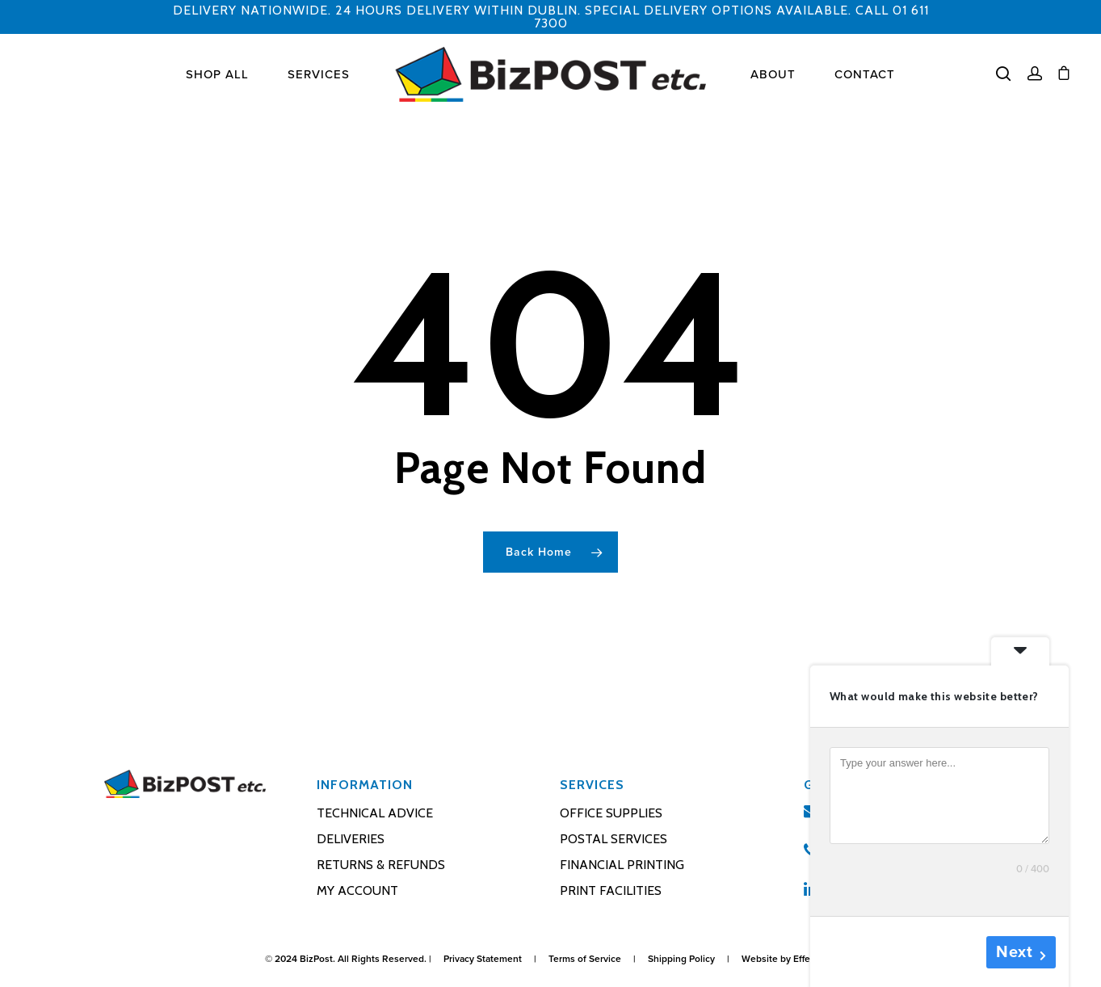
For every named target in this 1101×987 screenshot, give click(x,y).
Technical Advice (375, 813)
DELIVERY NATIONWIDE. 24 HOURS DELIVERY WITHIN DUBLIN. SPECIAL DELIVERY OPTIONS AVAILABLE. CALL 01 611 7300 (551, 16)
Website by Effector (784, 958)
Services (319, 75)
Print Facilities (611, 890)
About (773, 75)
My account (357, 890)
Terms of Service (584, 958)
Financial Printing (622, 864)
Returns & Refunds (381, 864)
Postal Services (613, 838)
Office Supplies (611, 813)
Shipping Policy (681, 958)
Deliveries (351, 838)
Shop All (217, 75)
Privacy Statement (482, 958)
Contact (864, 75)
